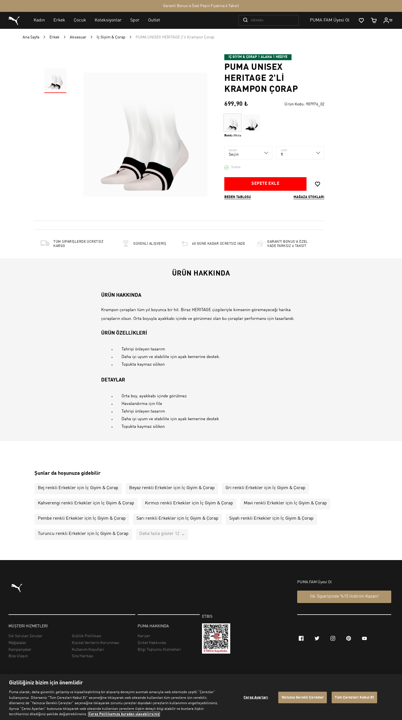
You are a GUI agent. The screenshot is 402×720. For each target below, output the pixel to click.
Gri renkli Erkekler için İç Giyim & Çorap (265, 488)
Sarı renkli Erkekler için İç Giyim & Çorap (177, 518)
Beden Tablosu (237, 197)
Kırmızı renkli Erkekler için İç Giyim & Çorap (189, 503)
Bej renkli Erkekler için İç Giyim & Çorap (78, 488)
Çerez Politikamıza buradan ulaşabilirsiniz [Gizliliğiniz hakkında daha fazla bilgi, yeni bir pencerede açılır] (124, 714)
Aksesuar (78, 37)
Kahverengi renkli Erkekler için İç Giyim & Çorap (86, 503)
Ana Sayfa (31, 37)
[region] (201, 697)
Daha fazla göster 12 (159, 534)
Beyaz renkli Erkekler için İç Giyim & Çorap (172, 488)
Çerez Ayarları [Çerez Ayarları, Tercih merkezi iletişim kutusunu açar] (256, 697)
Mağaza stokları (309, 197)
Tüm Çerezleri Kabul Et (354, 697)
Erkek (54, 37)
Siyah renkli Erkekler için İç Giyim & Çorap (271, 518)
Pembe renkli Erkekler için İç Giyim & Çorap (82, 518)
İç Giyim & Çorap (111, 37)
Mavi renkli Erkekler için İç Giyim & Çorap (285, 503)
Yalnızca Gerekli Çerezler (302, 697)
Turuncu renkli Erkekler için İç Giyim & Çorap (83, 534)
